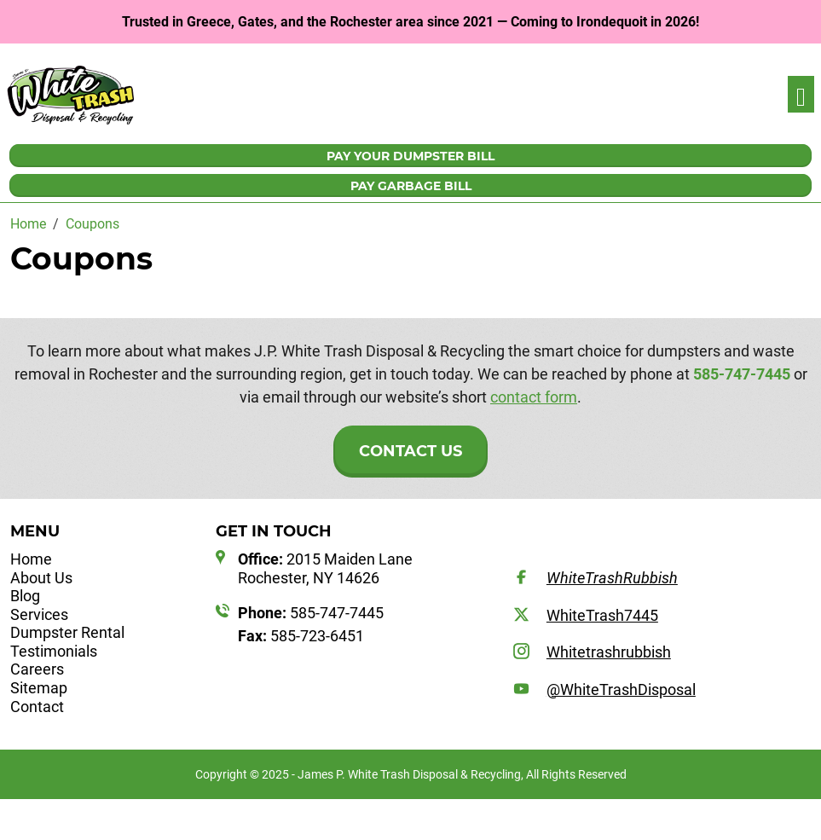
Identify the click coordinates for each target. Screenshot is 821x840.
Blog (25, 596)
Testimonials (53, 651)
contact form (533, 397)
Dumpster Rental (67, 632)
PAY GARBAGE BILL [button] (410, 186)
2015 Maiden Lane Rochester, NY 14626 (325, 568)
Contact (37, 706)
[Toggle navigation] (801, 94)
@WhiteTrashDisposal (621, 689)
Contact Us (410, 451)
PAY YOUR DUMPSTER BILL (410, 156)
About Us (41, 578)
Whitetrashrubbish (608, 652)
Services (39, 614)
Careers (37, 669)
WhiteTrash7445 (602, 615)
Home (31, 559)
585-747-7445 (741, 374)
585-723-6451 (301, 636)
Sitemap (38, 688)
